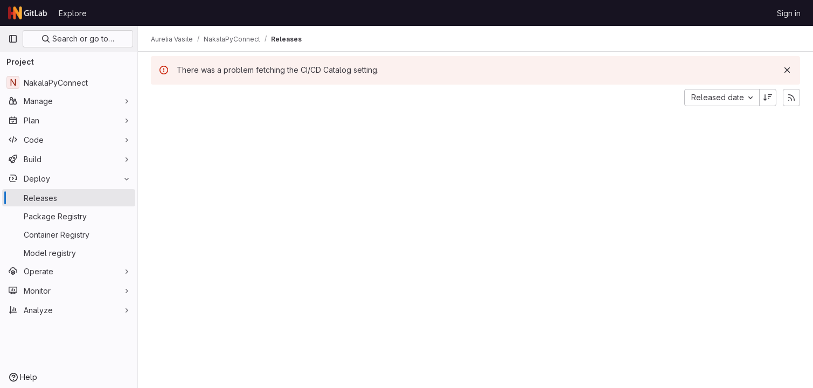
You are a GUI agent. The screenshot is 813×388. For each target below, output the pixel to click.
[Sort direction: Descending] (767, 97)
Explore (73, 13)
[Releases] (68, 197)
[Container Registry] (68, 234)
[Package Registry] (68, 216)
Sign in (789, 13)
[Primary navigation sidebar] (13, 38)
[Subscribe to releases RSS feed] (791, 97)
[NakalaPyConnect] (68, 82)
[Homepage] (28, 13)
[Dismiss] (787, 70)
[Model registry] (68, 252)
